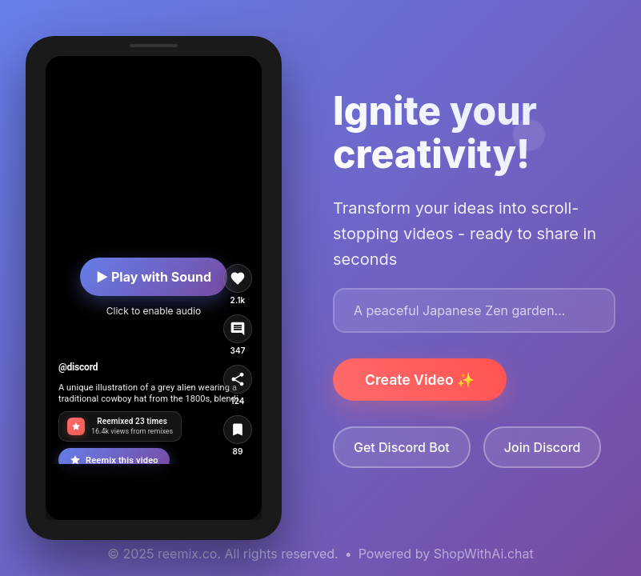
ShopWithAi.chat (484, 554)
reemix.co (187, 554)
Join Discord (542, 447)
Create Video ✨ (420, 379)
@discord (78, 367)
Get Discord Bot (402, 447)
